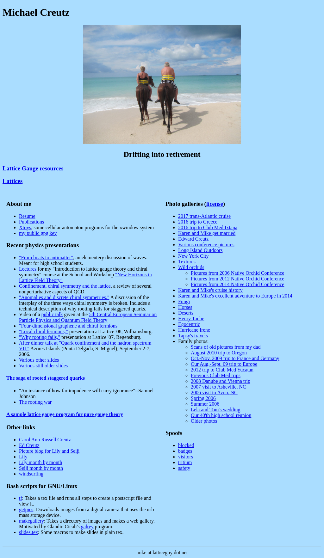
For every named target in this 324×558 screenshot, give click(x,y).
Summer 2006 (205, 404)
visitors (185, 456)
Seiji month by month (41, 468)
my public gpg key (38, 233)
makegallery (31, 521)
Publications (31, 221)
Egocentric (189, 324)
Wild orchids (191, 267)
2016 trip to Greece (197, 221)
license (214, 203)
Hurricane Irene (194, 330)
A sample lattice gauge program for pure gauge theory (64, 414)
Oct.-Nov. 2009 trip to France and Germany (235, 358)
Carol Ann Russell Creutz (45, 439)
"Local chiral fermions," (43, 331)
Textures (187, 261)
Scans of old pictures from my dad (225, 347)
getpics (26, 509)
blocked (186, 445)
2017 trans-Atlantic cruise (204, 216)
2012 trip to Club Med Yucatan (222, 369)
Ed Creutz (29, 445)
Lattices (12, 181)
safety (184, 468)
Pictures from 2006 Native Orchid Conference (237, 273)
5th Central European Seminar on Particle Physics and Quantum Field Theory (88, 317)
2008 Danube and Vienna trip (220, 381)
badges (185, 451)
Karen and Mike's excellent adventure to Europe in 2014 (235, 295)
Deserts (185, 313)
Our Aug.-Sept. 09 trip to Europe (224, 364)
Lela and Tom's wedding (215, 409)
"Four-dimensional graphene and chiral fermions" (69, 325)
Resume (27, 216)
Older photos (204, 421)
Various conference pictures (206, 244)
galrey (87, 526)
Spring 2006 (203, 398)
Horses (185, 307)
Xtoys (25, 227)
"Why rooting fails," (39, 337)
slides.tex (28, 532)
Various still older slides (43, 365)
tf (20, 498)
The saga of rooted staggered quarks (45, 378)
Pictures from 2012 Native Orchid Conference (237, 278)
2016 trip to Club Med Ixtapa (207, 227)
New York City (193, 256)
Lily (23, 456)
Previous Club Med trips (215, 375)
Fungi (184, 301)
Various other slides (39, 360)
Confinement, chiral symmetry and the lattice (65, 286)
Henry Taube (191, 318)
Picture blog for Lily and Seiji (49, 451)
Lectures (28, 269)
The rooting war (35, 402)
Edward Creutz (193, 239)
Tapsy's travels (193, 335)
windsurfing (31, 473)
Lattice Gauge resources (33, 168)
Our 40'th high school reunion (221, 415)
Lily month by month (40, 462)
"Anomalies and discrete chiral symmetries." (64, 297)
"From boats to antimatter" (46, 257)
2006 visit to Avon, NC (214, 392)
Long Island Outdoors (200, 250)
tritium (185, 462)
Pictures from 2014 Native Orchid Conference (237, 284)
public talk (52, 314)
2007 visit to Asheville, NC (218, 386)
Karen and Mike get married (206, 233)
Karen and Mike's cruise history (210, 290)
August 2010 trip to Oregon (219, 352)
